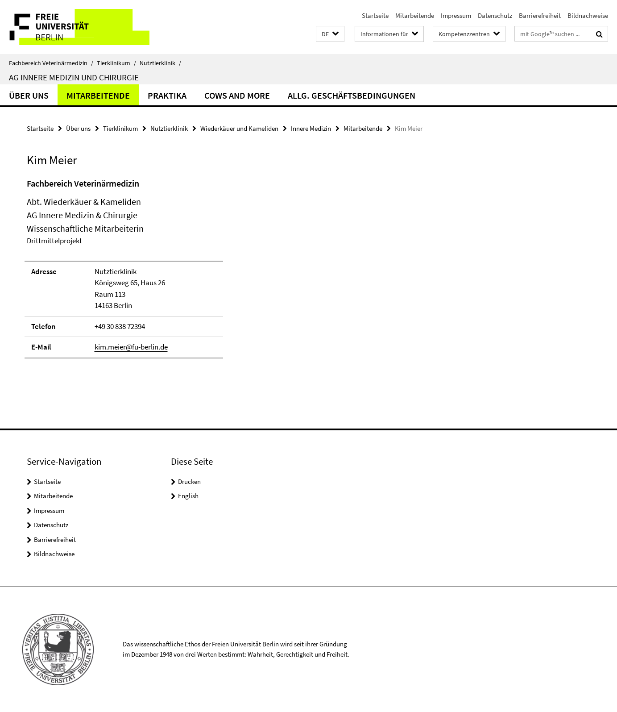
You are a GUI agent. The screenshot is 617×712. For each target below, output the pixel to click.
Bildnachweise (587, 15)
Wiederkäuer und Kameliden (239, 128)
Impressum (456, 15)
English (188, 495)
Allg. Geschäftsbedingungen (351, 95)
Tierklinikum (116, 63)
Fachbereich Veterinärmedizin (51, 63)
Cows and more (237, 95)
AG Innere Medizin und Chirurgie (74, 77)
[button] (330, 34)
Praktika (167, 95)
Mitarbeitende (414, 15)
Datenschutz (495, 15)
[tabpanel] (188, 272)
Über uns (29, 95)
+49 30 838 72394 (120, 326)
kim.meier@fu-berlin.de (131, 347)
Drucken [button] (189, 481)
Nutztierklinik (160, 63)
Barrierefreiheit (540, 15)
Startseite (375, 15)
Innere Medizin (311, 128)
